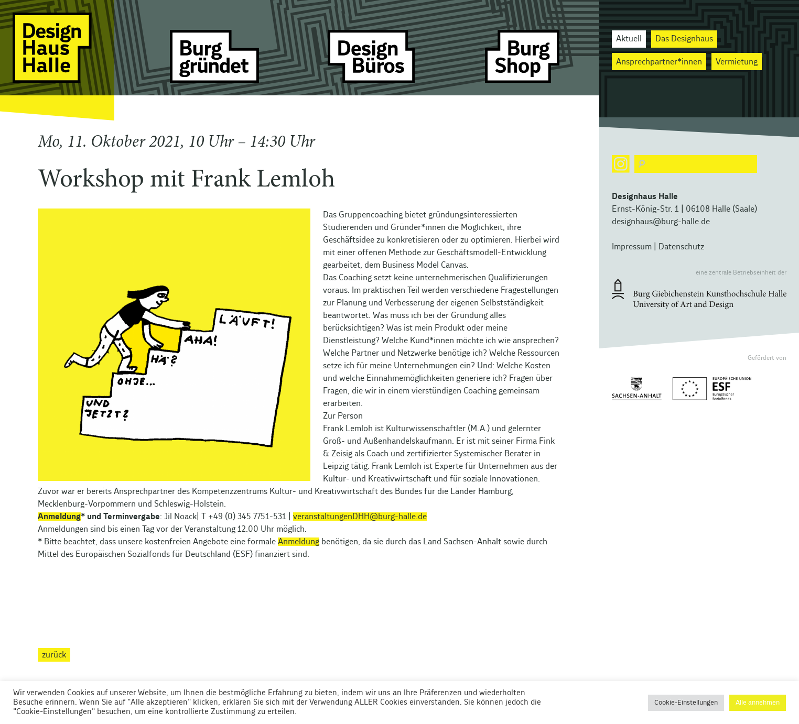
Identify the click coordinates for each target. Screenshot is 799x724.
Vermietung (737, 62)
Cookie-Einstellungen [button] (686, 702)
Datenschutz (681, 247)
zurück (54, 655)
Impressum (632, 247)
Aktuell (629, 39)
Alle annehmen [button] (758, 702)
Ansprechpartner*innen (659, 62)
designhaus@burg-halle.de (661, 221)
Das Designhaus (684, 39)
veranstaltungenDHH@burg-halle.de (360, 516)
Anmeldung (59, 516)
